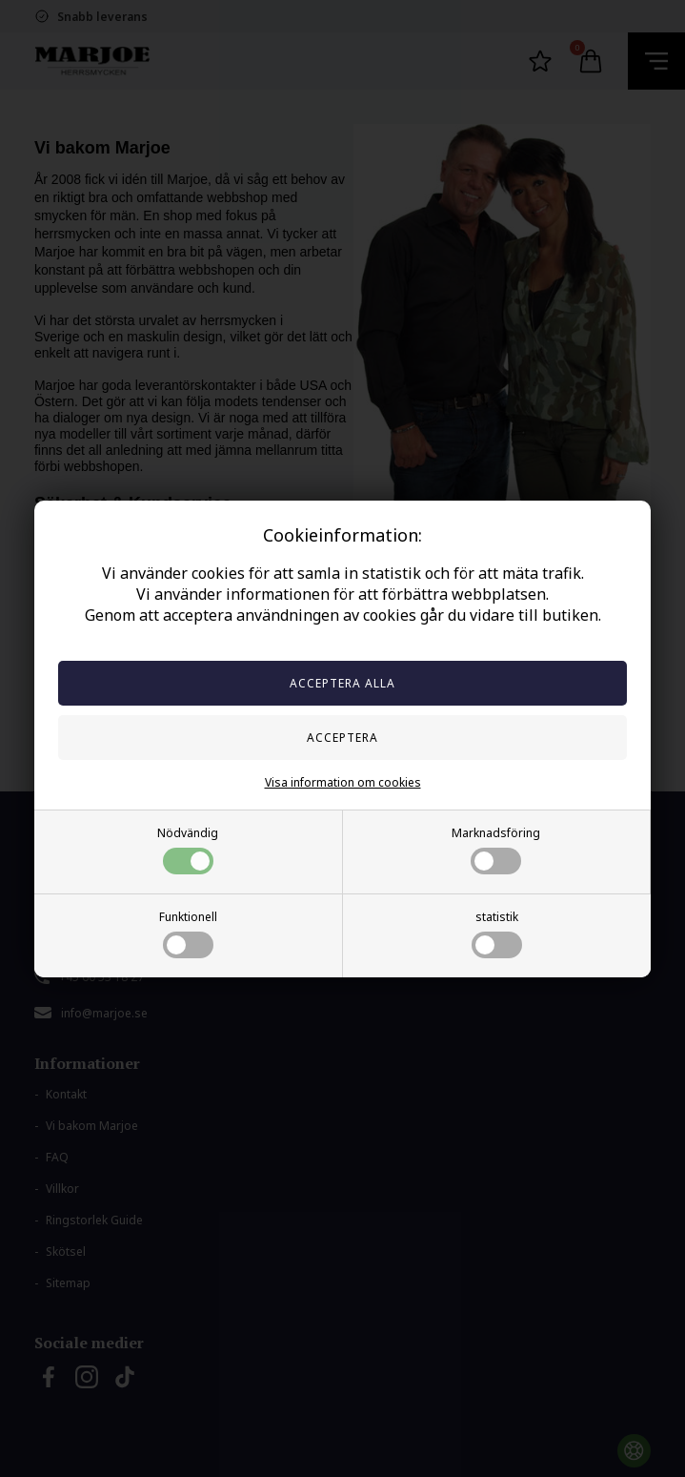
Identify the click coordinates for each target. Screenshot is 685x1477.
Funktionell (188, 933)
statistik (497, 933)
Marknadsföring (496, 849)
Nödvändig (187, 849)
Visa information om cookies (343, 782)
